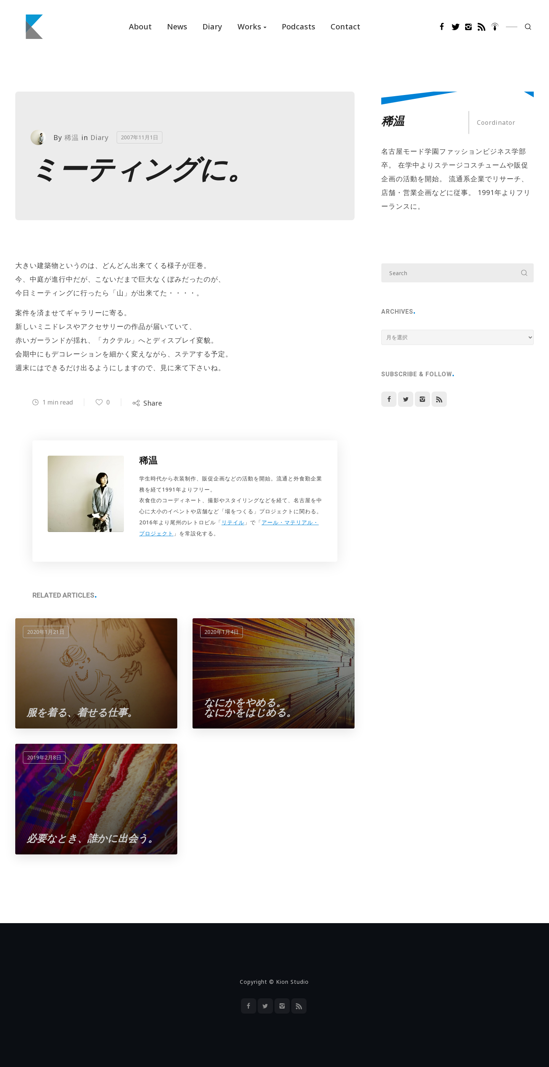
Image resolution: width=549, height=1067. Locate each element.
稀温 (71, 137)
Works (249, 26)
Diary (212, 26)
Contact (345, 26)
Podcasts (298, 26)
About (140, 26)
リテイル (233, 522)
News (177, 26)
